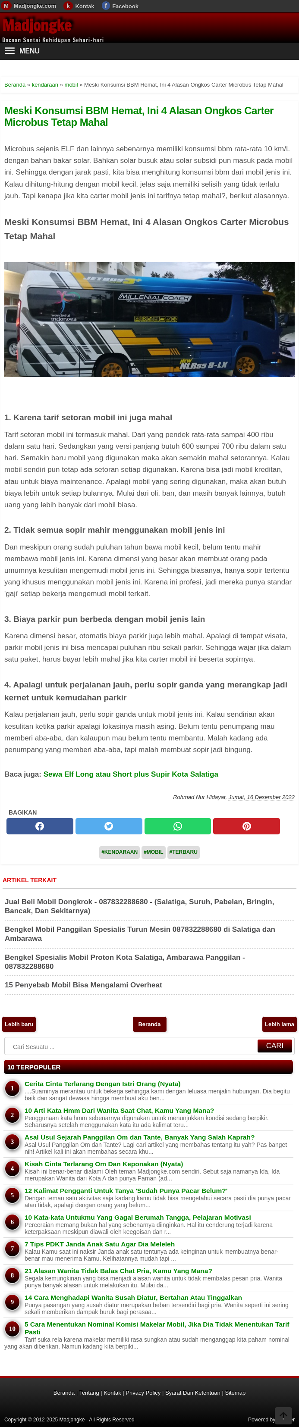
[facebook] (39, 826)
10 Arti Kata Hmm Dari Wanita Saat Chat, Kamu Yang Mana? (119, 1110)
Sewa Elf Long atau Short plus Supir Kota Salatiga (131, 774)
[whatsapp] (178, 826)
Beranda (149, 1024)
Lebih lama (279, 1024)
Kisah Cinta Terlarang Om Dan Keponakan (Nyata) (104, 1164)
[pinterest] (246, 826)
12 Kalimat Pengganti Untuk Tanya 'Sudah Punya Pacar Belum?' (126, 1190)
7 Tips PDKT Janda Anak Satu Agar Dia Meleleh (100, 1244)
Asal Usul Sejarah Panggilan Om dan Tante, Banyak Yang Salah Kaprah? (140, 1137)
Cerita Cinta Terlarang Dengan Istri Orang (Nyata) (102, 1083)
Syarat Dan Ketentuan (192, 1393)
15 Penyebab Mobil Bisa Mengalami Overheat (83, 985)
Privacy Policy (143, 1393)
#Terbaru (184, 852)
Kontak (84, 6)
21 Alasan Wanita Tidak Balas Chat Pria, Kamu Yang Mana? (118, 1270)
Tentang (89, 1393)
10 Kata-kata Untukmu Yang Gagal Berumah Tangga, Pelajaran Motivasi (138, 1217)
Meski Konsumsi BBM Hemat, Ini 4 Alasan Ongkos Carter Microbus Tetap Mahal (139, 116)
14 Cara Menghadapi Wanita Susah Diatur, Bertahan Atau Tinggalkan (133, 1297)
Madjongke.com (35, 6)
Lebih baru (19, 1024)
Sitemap (235, 1393)
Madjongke (36, 25)
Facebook (125, 6)
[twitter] (109, 826)
